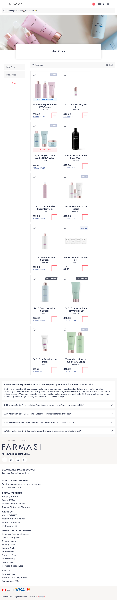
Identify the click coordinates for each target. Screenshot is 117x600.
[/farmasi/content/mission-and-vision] (13, 519)
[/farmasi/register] (15, 473)
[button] (14, 83)
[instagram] (11, 459)
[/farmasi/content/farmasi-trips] (8, 574)
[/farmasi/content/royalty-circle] (8, 544)
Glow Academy (9, 541)
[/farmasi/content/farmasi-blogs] (8, 559)
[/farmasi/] (15, 4)
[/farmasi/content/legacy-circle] (8, 548)
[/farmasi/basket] (107, 4)
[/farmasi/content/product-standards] (11, 522)
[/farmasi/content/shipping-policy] (10, 496)
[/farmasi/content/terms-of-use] (8, 500)
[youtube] (17, 459)
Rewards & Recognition (12, 566)
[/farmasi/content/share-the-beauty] (10, 555)
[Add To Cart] (54, 115)
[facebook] (4, 459)
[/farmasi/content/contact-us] (7, 562)
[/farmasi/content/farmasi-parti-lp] (8, 551)
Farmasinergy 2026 (11, 581)
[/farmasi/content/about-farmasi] (9, 515)
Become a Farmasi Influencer (15, 534)
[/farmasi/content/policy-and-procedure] (13, 503)
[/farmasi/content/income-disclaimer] (16, 507)
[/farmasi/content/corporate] (10, 526)
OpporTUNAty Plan (11, 537)
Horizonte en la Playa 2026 (14, 577)
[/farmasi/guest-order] (12, 487)
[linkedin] (24, 459)
